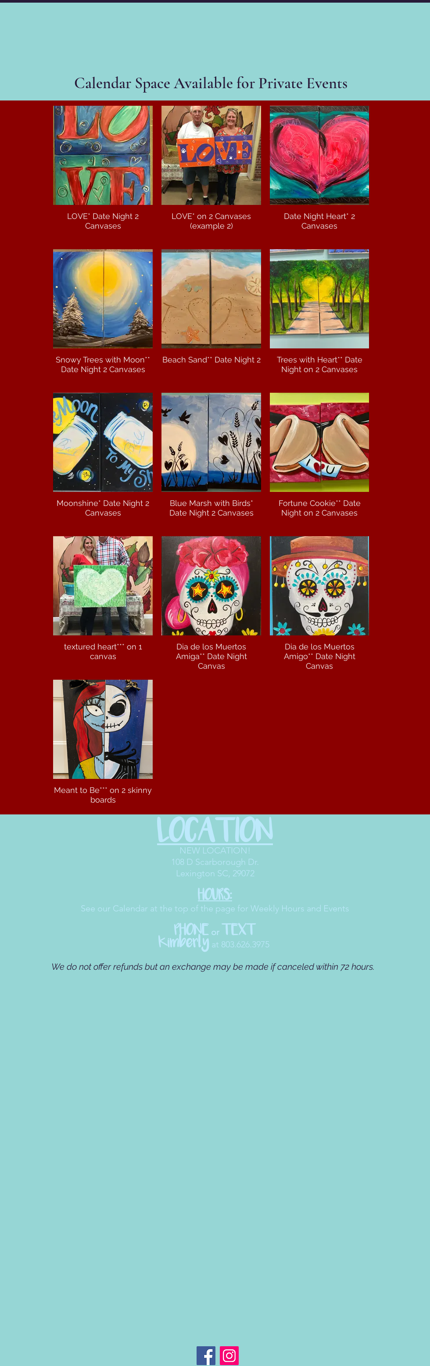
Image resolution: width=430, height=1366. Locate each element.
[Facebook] (206, 1355)
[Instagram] (229, 1355)
